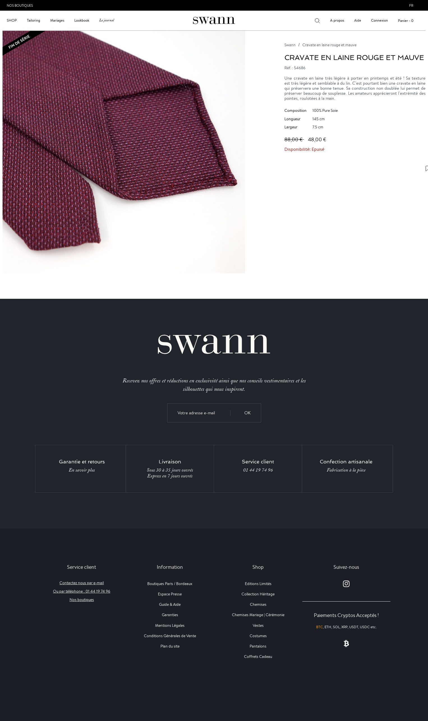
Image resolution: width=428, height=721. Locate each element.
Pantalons (258, 646)
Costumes (258, 635)
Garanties (170, 614)
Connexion (379, 20)
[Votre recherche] (317, 20)
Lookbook (81, 20)
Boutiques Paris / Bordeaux (169, 583)
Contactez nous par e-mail (81, 582)
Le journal (106, 20)
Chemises (258, 604)
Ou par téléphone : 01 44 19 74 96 (81, 591)
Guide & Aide (170, 604)
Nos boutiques (82, 599)
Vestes (258, 625)
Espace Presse (170, 594)
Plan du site (170, 646)
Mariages (57, 20)
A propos (337, 20)
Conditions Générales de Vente (170, 635)
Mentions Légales (170, 625)
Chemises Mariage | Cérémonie (258, 614)
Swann (290, 44)
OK (247, 412)
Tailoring (33, 20)
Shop (12, 20)
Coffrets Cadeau (258, 656)
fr (411, 5)
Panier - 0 (405, 20)
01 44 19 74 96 (258, 470)
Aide (357, 20)
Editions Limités (258, 583)
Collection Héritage (258, 594)
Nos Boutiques (20, 5)
